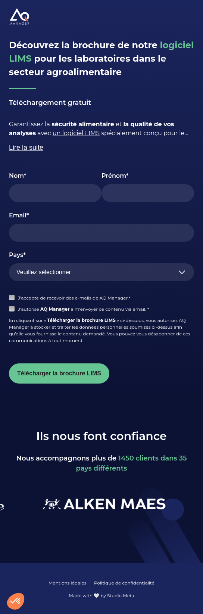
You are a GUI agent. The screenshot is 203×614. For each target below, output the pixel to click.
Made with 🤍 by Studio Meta (101, 595)
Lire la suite (26, 147)
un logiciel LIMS (76, 133)
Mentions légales (68, 583)
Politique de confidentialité (124, 583)
